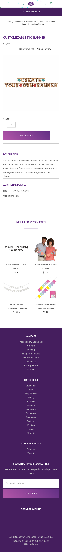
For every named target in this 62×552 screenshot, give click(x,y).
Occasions (31, 413)
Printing (31, 349)
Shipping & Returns (31, 353)
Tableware (31, 409)
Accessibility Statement (31, 342)
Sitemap (31, 369)
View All (31, 453)
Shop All (31, 433)
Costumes (31, 417)
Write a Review (44, 49)
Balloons (31, 405)
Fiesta (31, 389)
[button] (54, 135)
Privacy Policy (31, 365)
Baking (31, 397)
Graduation (31, 385)
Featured (31, 421)
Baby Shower (31, 393)
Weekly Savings (31, 357)
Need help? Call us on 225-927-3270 (31, 541)
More (31, 429)
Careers (31, 345)
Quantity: (6, 119)
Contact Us (31, 361)
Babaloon (31, 449)
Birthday (31, 401)
